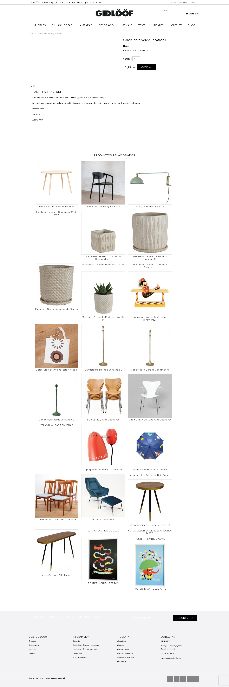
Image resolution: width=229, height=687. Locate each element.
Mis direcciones (123, 649)
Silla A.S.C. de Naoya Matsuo (103, 206)
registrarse (182, 2)
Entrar (173, 2)
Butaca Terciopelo (103, 519)
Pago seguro (77, 653)
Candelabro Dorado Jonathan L (103, 369)
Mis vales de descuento (125, 657)
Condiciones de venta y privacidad (86, 645)
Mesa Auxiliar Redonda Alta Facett (150, 525)
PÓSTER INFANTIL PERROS (103, 583)
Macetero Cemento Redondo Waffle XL (56, 310)
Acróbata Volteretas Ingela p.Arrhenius (150, 318)
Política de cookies (80, 657)
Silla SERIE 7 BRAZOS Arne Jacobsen (150, 419)
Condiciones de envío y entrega (85, 649)
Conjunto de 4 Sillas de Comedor (56, 519)
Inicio (31, 33)
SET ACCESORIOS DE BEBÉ (103, 530)
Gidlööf (35, 2)
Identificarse (121, 661)
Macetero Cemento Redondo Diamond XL (150, 257)
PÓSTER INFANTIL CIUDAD (150, 538)
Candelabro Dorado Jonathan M (150, 369)
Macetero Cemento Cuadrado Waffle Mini (56, 213)
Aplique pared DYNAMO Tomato (103, 469)
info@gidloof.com (173, 656)
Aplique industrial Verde (150, 206)
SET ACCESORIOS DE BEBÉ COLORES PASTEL (150, 532)
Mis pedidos (121, 641)
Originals (60, 2)
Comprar (146, 67)
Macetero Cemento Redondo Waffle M (103, 318)
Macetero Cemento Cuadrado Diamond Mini (103, 257)
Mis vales (120, 645)
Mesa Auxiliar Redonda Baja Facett (150, 475)
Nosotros (32, 641)
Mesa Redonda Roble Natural (56, 206)
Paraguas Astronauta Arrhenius (150, 469)
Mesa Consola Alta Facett (57, 575)
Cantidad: (127, 58)
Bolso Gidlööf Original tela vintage (56, 369)
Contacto (96, 2)
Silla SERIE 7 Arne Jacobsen (103, 419)
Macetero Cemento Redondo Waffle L (103, 265)
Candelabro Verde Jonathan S (56, 419)
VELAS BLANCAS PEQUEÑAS (56, 425)
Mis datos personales (125, 653)
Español (193, 2)
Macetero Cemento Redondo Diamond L (150, 265)
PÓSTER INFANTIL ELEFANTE (150, 588)
